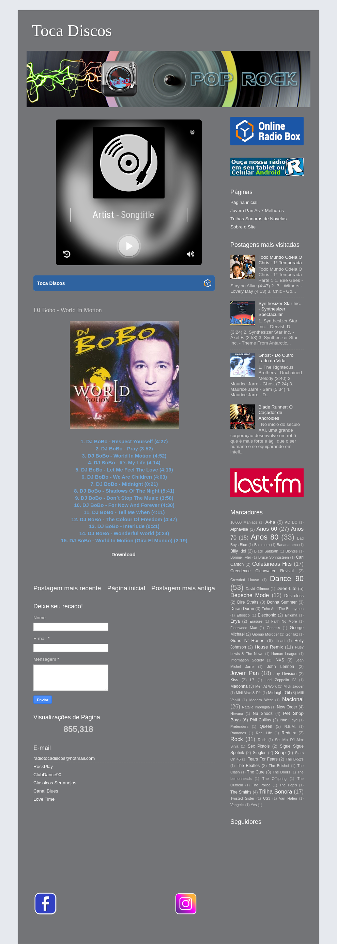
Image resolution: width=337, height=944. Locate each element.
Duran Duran (242, 608)
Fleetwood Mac (243, 628)
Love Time (44, 799)
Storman (216, 930)
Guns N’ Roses (247, 640)
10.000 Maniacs (243, 522)
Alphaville (239, 529)
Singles (259, 752)
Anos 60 (267, 529)
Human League (284, 654)
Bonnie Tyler (240, 557)
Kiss (234, 679)
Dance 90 (287, 578)
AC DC (291, 522)
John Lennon (280, 666)
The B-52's (295, 759)
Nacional (293, 699)
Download (123, 554)
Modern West (261, 700)
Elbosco (242, 615)
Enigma (291, 615)
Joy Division (285, 673)
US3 (266, 798)
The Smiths (240, 792)
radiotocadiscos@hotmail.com (64, 758)
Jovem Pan (244, 673)
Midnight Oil (279, 692)
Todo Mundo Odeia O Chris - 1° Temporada (280, 260)
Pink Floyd (288, 720)
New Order (287, 707)
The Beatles (248, 765)
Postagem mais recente (67, 588)
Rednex (288, 733)
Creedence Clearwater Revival (262, 571)
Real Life (264, 733)
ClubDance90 (47, 774)
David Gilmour (257, 589)
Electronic (267, 615)
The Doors (281, 772)
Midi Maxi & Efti (248, 693)
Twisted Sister (242, 798)
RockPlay (43, 766)
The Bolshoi (279, 766)
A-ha (270, 522)
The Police (261, 785)
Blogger (264, 930)
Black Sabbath (266, 551)
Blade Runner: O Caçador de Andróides (275, 412)
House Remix (269, 647)
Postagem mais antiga (183, 588)
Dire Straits (247, 602)
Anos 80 (264, 537)
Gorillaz (292, 634)
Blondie (292, 551)
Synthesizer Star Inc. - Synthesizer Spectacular (279, 309)
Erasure (255, 621)
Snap (280, 752)
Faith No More (284, 621)
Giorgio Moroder (265, 634)
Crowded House (244, 580)
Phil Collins (260, 720)
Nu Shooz (263, 713)
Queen (266, 726)
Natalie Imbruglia (256, 707)
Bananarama (287, 545)
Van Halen (288, 798)
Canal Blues (45, 791)
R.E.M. (290, 726)
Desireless (294, 595)
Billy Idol (238, 551)
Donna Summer (282, 602)
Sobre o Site (243, 226)
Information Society (247, 660)
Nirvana (236, 713)
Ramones (238, 733)
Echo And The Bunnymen (283, 609)
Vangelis (237, 805)
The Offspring (274, 779)
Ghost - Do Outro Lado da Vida (275, 358)
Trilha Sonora (275, 791)
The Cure (256, 772)
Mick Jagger (294, 686)
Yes (254, 805)
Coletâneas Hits (272, 564)
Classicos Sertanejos (54, 782)
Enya (235, 621)
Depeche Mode (249, 595)
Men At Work (266, 686)
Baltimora (262, 545)
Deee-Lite (286, 588)
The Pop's (288, 785)
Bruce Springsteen (273, 557)
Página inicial (126, 588)
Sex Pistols (259, 746)
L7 (252, 680)
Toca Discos (72, 30)
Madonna (239, 686)
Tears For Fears (262, 759)
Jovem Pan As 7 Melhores (257, 210)
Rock (236, 739)
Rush (262, 740)
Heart (280, 641)
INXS (279, 660)
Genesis (273, 628)
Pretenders (239, 726)
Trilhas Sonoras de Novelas (258, 218)
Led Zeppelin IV (280, 680)
